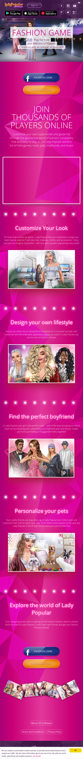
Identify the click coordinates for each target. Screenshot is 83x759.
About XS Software (41, 723)
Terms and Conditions (33, 731)
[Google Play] (13, 13)
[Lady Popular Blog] (75, 12)
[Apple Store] (31, 13)
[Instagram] (68, 6)
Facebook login (41, 77)
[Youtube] (75, 6)
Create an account (41, 90)
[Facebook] (61, 6)
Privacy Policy (54, 731)
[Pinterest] (61, 12)
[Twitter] (68, 12)
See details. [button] (37, 756)
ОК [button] (75, 750)
